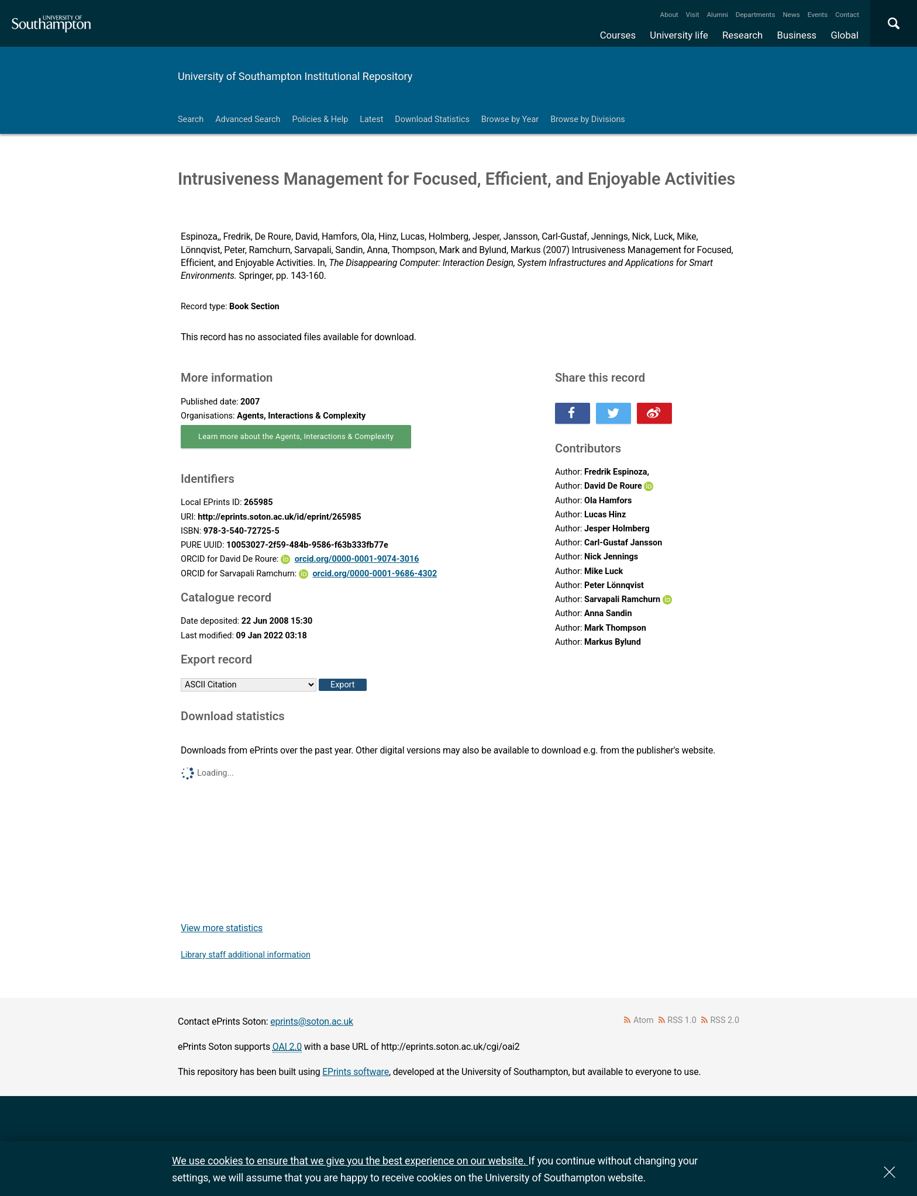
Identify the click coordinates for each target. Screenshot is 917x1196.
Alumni (717, 15)
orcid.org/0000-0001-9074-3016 (357, 559)
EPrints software (355, 1071)
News (790, 15)
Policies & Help (320, 120)
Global (844, 35)
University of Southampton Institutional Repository (295, 76)
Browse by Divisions (587, 120)
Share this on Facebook (572, 413)
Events (818, 15)
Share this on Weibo (654, 413)
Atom (643, 1020)
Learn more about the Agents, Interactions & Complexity (296, 436)
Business (797, 35)
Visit (692, 15)
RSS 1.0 (682, 1020)
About (669, 15)
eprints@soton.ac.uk (311, 1021)
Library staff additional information (246, 955)
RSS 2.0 (725, 1020)
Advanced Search (247, 120)
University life (679, 35)
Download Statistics (432, 120)
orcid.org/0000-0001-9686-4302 (374, 574)
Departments (755, 15)
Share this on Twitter (613, 413)
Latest (371, 120)
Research (742, 35)
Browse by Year (510, 120)
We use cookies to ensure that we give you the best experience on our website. (350, 1160)
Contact (847, 15)
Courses (618, 35)
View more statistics (222, 928)
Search (191, 120)
